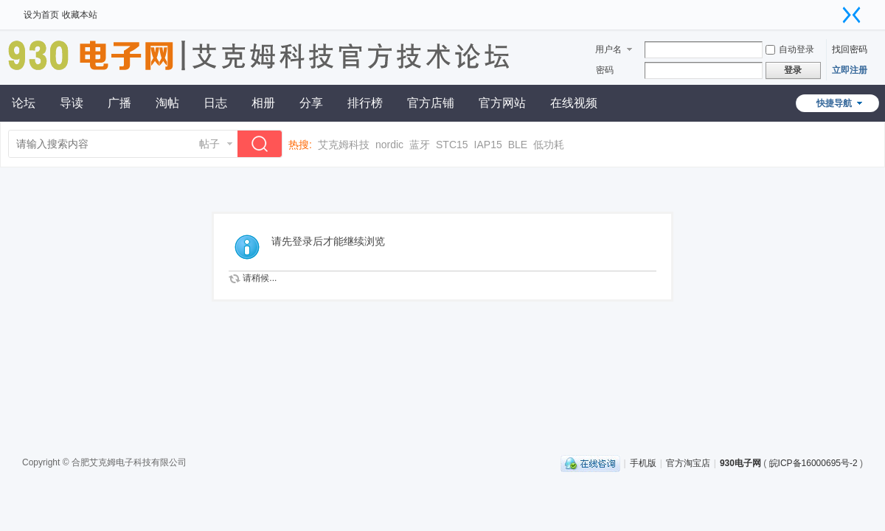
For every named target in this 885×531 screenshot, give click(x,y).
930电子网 (740, 463)
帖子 (209, 144)
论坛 (23, 103)
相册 (263, 103)
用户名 (608, 49)
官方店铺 (430, 103)
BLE (517, 144)
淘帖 (167, 103)
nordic (389, 144)
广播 (119, 103)
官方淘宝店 (688, 463)
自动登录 (790, 49)
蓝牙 (419, 144)
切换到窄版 (852, 15)
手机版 (643, 463)
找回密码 (849, 49)
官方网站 (502, 103)
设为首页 (41, 15)
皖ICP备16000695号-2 (813, 463)
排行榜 (365, 103)
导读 (71, 103)
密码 (605, 70)
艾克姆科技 (343, 144)
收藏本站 (79, 15)
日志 (215, 103)
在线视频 (573, 103)
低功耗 (548, 144)
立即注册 (849, 70)
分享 (311, 103)
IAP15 (488, 144)
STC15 (452, 144)
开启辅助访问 (837, 10)
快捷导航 (834, 103)
